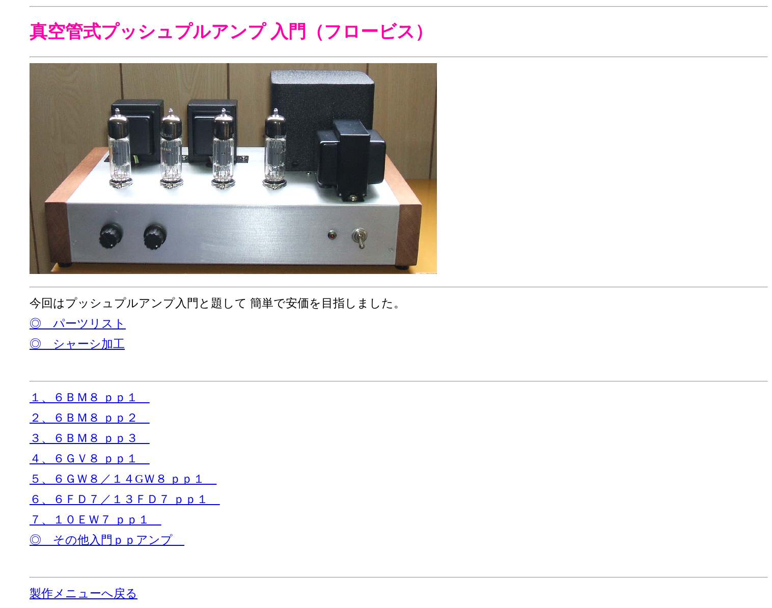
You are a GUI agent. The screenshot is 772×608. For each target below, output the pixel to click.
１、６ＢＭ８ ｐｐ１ (90, 397)
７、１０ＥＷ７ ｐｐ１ (95, 519)
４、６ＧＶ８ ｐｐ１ (90, 458)
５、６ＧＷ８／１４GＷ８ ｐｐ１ (123, 479)
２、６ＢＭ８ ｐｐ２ (90, 417)
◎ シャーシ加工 (77, 344)
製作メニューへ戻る (83, 593)
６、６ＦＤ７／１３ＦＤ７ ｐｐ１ (125, 499)
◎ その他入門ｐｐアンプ (107, 540)
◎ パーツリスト (78, 323)
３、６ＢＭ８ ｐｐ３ (90, 438)
